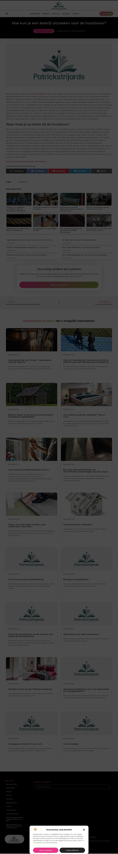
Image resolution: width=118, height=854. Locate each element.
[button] (84, 830)
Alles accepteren (45, 850)
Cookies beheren (72, 850)
